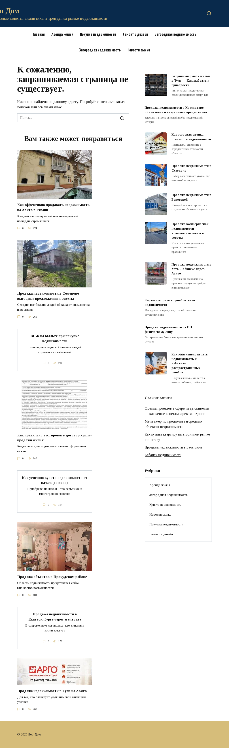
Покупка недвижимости (98, 34)
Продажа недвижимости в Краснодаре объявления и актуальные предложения (176, 110)
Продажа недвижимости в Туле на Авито (52, 691)
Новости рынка (138, 50)
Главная (39, 34)
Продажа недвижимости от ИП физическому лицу (168, 329)
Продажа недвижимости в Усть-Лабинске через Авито (191, 269)
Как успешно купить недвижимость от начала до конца (54, 480)
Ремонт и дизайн (135, 34)
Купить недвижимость (165, 504)
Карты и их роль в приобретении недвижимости (170, 302)
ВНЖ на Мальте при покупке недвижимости (54, 338)
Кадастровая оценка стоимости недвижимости (191, 137)
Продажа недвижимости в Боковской (191, 197)
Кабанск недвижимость (163, 455)
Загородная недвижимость (175, 34)
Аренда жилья (62, 34)
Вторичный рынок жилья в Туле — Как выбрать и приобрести (191, 80)
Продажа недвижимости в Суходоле (191, 168)
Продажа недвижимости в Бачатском (173, 447)
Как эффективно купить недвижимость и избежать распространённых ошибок (190, 363)
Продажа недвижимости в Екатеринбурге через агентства (54, 616)
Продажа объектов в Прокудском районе (52, 576)
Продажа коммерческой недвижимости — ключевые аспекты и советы (190, 230)
